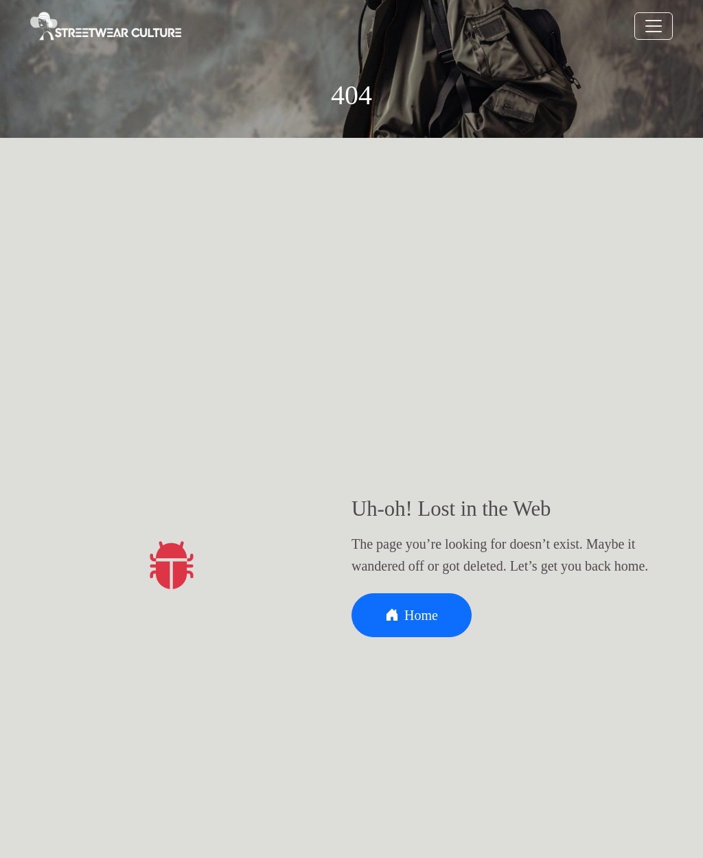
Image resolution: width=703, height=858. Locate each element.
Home (411, 615)
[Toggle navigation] (653, 26)
